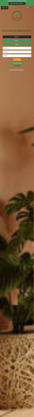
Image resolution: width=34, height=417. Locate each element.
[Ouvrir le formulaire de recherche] (17, 59)
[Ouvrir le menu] (4, 7)
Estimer (17, 44)
